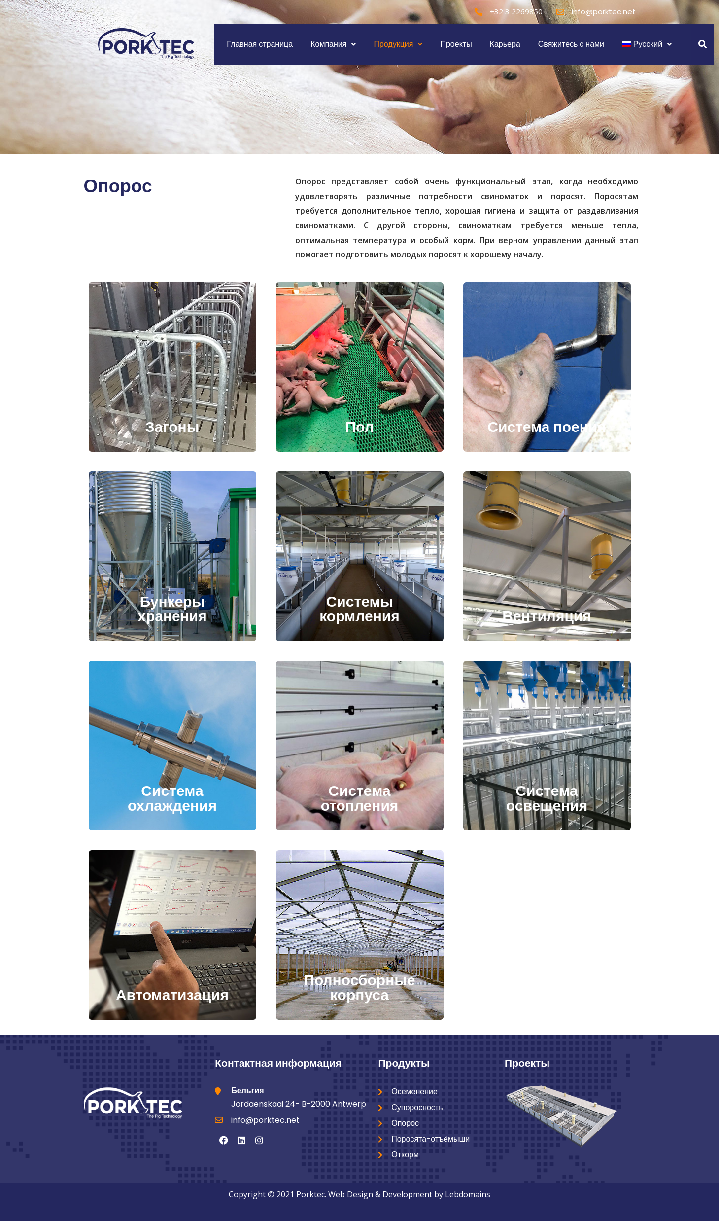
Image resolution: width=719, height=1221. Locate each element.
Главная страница (260, 44)
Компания (333, 44)
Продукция (398, 44)
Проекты (456, 44)
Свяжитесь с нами (571, 44)
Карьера (505, 44)
